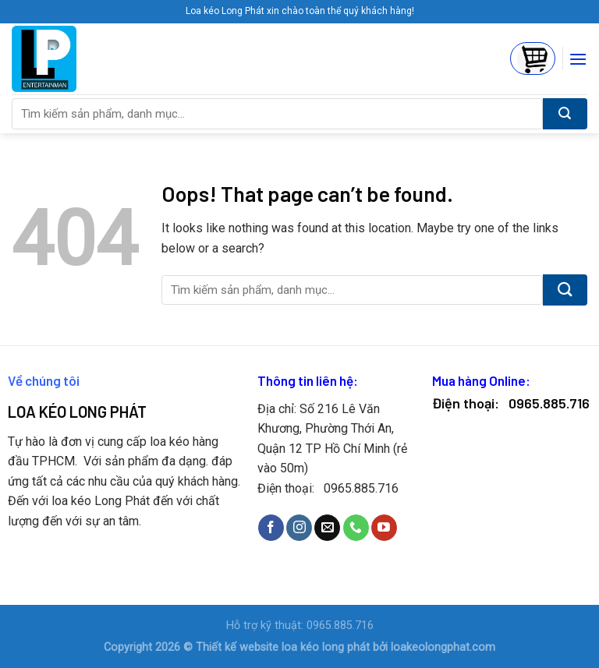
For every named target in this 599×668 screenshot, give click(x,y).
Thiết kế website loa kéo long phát (283, 647)
